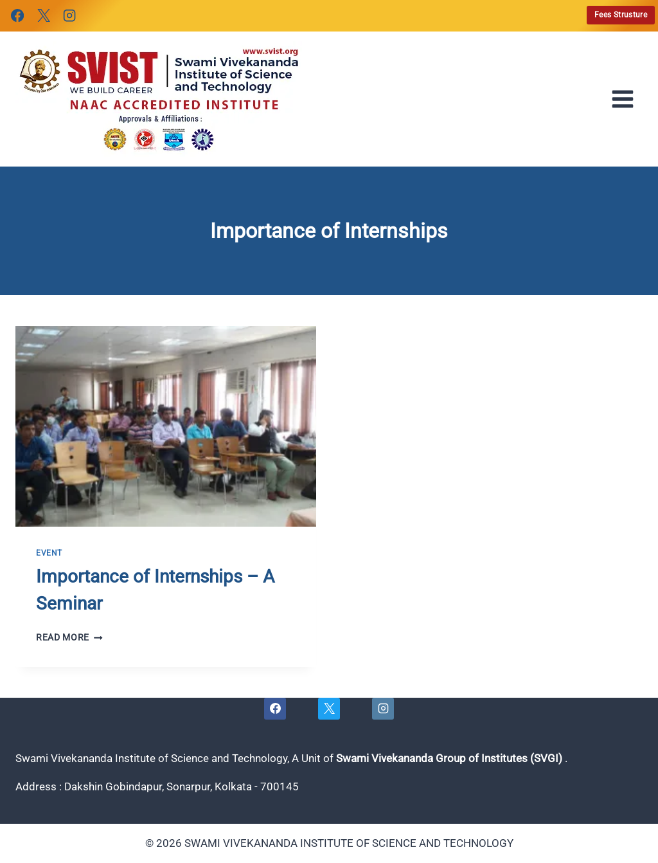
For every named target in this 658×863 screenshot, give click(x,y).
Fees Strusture (620, 14)
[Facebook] (17, 15)
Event (49, 553)
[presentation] (165, 426)
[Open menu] (626, 99)
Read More (69, 637)
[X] (43, 15)
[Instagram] (69, 15)
